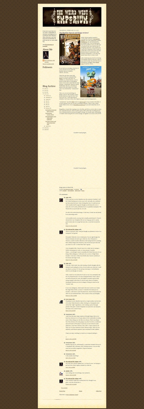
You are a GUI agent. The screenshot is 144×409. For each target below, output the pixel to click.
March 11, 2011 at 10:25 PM (71, 339)
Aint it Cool (82, 102)
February (48, 108)
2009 (45, 129)
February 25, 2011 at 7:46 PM (71, 295)
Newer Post (62, 391)
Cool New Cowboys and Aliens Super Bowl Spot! (50, 123)
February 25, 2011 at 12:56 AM (71, 259)
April (47, 106)
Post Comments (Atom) (72, 394)
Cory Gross (69, 299)
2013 (45, 90)
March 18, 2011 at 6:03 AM (71, 350)
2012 (45, 92)
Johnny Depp (77, 190)
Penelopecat (84, 42)
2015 (45, 88)
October (47, 95)
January (47, 126)
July (47, 101)
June (47, 102)
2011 (45, 93)
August (47, 99)
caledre (68, 371)
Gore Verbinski (71, 190)
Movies (82, 190)
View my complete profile (48, 63)
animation (65, 190)
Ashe (67, 197)
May (47, 104)
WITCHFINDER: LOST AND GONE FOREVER (50, 118)
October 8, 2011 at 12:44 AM (71, 384)
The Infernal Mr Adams (50, 61)
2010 (45, 127)
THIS (72, 102)
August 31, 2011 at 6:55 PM (71, 375)
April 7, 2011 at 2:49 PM (70, 367)
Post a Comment (64, 387)
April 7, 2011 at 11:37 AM (70, 357)
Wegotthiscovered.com (79, 104)
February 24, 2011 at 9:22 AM (71, 225)
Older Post (98, 391)
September (48, 97)
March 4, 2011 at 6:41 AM (70, 310)
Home (80, 391)
